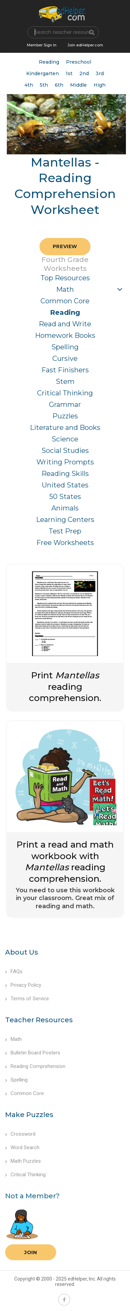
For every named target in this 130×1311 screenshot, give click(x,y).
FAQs (13, 971)
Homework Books (65, 335)
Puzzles (65, 416)
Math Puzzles (23, 1161)
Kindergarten (42, 73)
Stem (65, 381)
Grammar (65, 404)
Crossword (20, 1134)
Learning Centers (65, 520)
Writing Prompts (65, 462)
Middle (78, 85)
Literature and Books (65, 427)
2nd (84, 73)
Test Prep (65, 531)
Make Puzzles (29, 1115)
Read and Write (65, 324)
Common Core (65, 301)
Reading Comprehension (35, 1066)
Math (65, 289)
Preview (65, 246)
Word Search (22, 1147)
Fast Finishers (65, 370)
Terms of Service (27, 999)
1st (69, 73)
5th (44, 85)
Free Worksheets (65, 543)
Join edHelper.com (85, 45)
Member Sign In (41, 45)
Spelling (65, 347)
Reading (49, 62)
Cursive (65, 358)
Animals (65, 508)
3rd (100, 73)
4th (29, 85)
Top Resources (65, 278)
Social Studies (65, 450)
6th (59, 85)
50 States (65, 497)
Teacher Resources (39, 1020)
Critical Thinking (65, 393)
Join (30, 1252)
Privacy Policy (23, 985)
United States (65, 485)
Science (65, 439)
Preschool (78, 62)
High (99, 85)
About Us (21, 952)
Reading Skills (65, 473)
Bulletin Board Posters (32, 1053)
